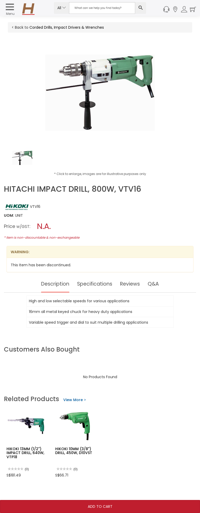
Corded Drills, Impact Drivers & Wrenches (66, 27)
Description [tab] (54, 284)
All (61, 7)
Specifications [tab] (95, 284)
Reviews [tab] (131, 284)
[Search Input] (102, 8)
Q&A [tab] (155, 284)
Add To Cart (100, 506)
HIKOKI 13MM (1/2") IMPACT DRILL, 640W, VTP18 (25, 453)
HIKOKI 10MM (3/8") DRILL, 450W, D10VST (73, 450)
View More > (74, 399)
